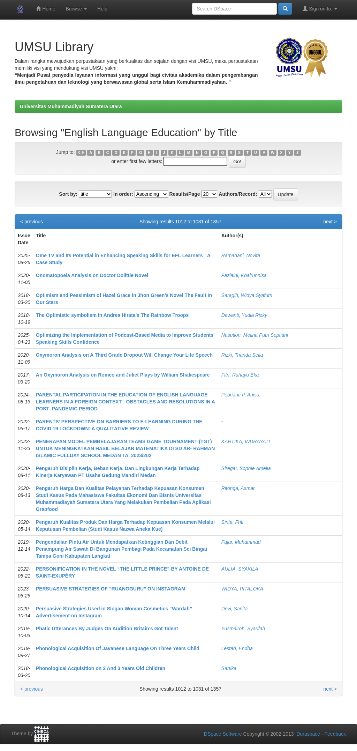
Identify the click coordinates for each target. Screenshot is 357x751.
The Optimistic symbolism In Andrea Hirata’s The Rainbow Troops (112, 315)
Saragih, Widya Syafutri (246, 295)
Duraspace (308, 734)
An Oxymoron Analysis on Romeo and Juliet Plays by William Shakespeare (123, 375)
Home (45, 9)
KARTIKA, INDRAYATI (245, 441)
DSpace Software (223, 734)
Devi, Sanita (234, 608)
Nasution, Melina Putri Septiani (254, 335)
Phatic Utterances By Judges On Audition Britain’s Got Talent (107, 628)
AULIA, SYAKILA (239, 569)
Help (102, 9)
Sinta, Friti (232, 522)
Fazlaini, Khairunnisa (244, 275)
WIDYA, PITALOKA (242, 589)
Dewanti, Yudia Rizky (244, 315)
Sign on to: (320, 9)
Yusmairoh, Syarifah (243, 628)
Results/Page (184, 194)
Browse (76, 9)
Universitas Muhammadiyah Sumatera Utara (71, 106)
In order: (123, 194)
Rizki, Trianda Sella (242, 355)
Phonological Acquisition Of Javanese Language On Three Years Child (117, 648)
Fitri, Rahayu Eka (240, 375)
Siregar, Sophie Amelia (246, 468)
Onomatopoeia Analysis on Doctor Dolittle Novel (92, 275)
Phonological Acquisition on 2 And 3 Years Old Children (100, 668)
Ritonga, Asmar (238, 488)
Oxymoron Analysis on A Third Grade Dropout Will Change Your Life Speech (124, 355)
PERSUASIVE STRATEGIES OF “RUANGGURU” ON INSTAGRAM (110, 589)
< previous (31, 221)
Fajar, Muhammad (241, 542)
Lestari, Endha (237, 648)
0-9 (81, 152)
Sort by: (68, 194)
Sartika (229, 668)
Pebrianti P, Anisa (240, 394)
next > (330, 221)
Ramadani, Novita (240, 255)
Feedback (335, 734)
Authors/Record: (238, 194)
